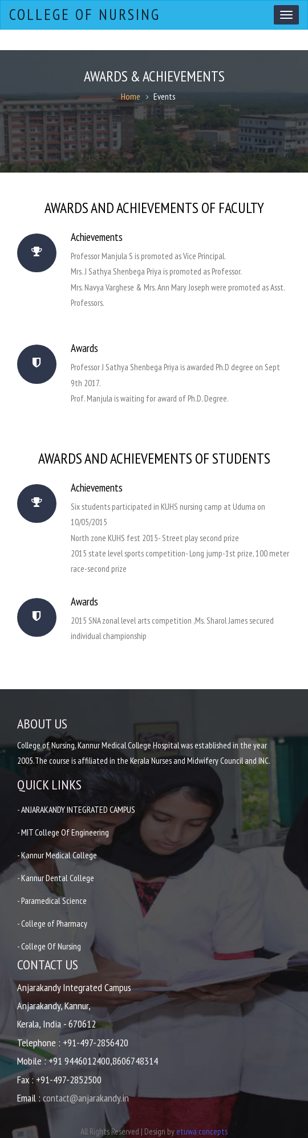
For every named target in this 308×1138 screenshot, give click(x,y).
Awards (90, 348)
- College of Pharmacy (53, 923)
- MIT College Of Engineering (63, 832)
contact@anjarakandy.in (86, 1097)
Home (130, 96)
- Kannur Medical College (57, 855)
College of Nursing (84, 15)
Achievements (102, 237)
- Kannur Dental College (56, 877)
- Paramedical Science (52, 900)
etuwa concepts (202, 1131)
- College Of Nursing (49, 946)
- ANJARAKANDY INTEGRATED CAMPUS (78, 809)
